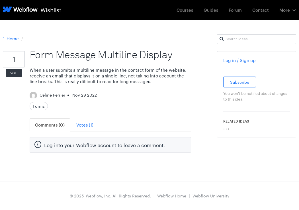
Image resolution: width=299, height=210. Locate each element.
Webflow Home (171, 196)
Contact (260, 10)
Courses (185, 10)
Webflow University (211, 196)
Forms (39, 106)
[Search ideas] (256, 39)
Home (11, 38)
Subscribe (239, 82)
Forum (235, 10)
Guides (211, 10)
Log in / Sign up (239, 60)
